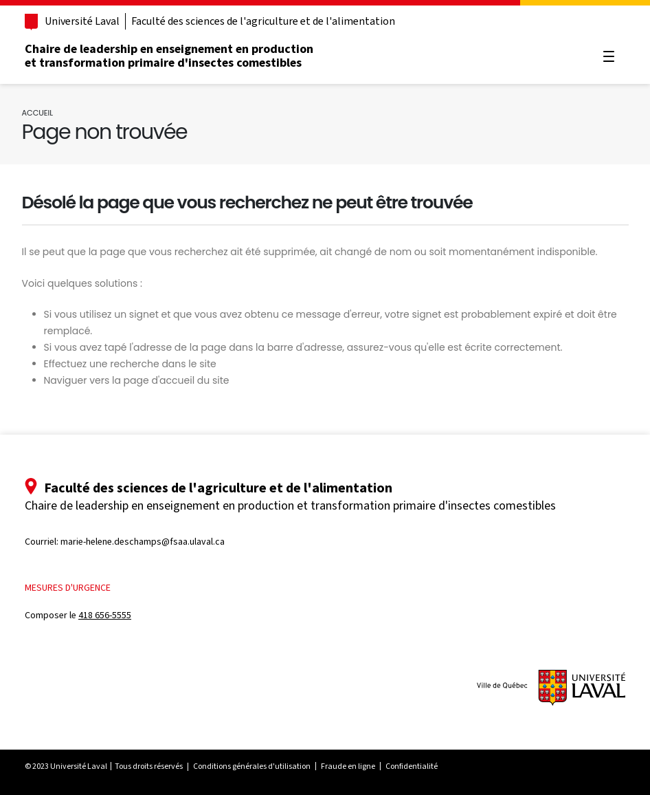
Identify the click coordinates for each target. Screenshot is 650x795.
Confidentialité (411, 766)
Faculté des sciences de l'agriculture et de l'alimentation (263, 21)
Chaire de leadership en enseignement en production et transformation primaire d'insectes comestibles (169, 56)
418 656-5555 (104, 615)
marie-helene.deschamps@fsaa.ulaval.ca (142, 541)
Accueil (38, 112)
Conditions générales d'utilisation (252, 766)
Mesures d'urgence (68, 587)
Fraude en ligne (348, 766)
